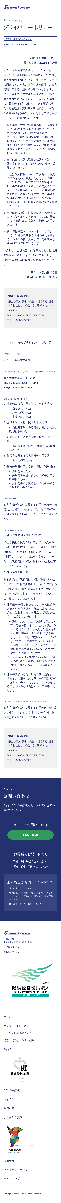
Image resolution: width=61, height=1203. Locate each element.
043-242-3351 (23, 320)
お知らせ (9, 1108)
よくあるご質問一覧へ (44, 882)
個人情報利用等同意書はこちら (18, 39)
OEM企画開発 (12, 1090)
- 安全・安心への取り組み (19, 1040)
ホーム (7, 45)
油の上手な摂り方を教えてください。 (26, 904)
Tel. (31, 861)
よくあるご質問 (13, 1117)
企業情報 (9, 1099)
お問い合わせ (30, 834)
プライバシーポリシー (17, 1169)
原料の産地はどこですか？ (21, 888)
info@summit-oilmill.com (29, 315)
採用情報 (9, 1160)
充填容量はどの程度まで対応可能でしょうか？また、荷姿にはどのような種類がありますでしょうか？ (31, 896)
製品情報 (9, 1049)
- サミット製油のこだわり (19, 1033)
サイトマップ (12, 1178)
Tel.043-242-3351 (11, 947)
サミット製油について (17, 1025)
